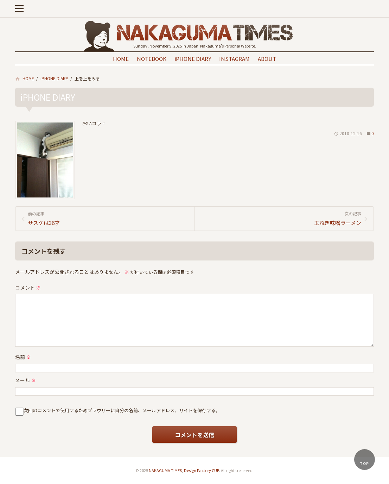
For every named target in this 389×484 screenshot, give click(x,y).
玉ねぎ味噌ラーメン (280, 218)
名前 (23, 356)
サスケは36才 (108, 218)
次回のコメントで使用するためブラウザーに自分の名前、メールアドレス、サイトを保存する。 (122, 410)
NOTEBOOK (151, 58)
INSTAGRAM (234, 58)
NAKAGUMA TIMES (165, 470)
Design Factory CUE (201, 470)
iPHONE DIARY (192, 58)
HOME (121, 58)
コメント (28, 287)
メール (25, 380)
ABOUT (267, 58)
